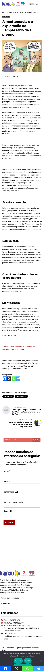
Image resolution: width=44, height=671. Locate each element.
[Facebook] (5, 378)
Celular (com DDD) (12, 492)
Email (7, 481)
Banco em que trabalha (13, 502)
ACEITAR (18, 661)
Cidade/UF (8, 511)
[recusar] (41, 661)
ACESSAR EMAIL (6, 604)
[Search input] (18, 440)
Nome (7, 471)
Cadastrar (9, 523)
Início (4, 12)
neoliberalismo (21, 396)
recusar (27, 661)
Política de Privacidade (9, 598)
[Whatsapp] (14, 378)
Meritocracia (8, 396)
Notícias (11, 12)
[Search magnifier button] (38, 440)
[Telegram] (18, 378)
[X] (9, 378)
